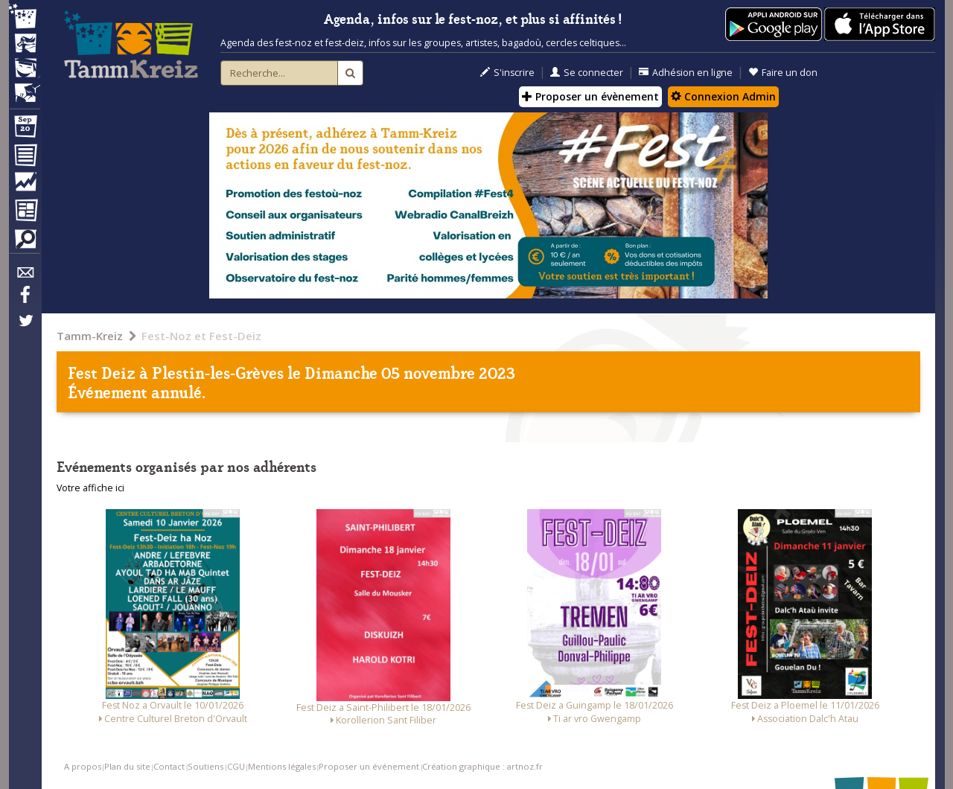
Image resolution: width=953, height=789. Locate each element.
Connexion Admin (723, 96)
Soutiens (205, 766)
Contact (169, 766)
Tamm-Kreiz (90, 335)
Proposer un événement (369, 766)
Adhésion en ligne (686, 72)
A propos (82, 766)
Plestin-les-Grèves (218, 371)
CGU (236, 766)
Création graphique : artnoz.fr (482, 766)
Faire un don (782, 72)
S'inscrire (507, 72)
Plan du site (127, 766)
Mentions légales (282, 766)
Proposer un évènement (590, 96)
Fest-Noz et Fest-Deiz (201, 335)
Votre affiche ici (90, 488)
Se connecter (586, 72)
